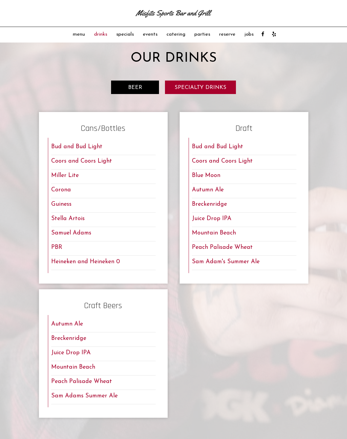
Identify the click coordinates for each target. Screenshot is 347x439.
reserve (227, 34)
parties (202, 34)
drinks (100, 34)
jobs (249, 34)
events (150, 34)
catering (175, 34)
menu (79, 34)
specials (125, 34)
